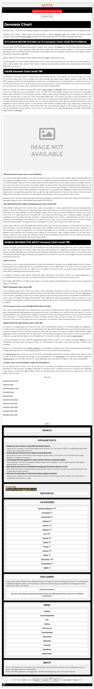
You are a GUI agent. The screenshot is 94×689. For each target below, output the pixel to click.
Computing (46, 513)
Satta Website (77, 336)
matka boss (60, 357)
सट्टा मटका (58, 90)
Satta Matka (36, 680)
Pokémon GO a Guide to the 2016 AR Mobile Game (28, 446)
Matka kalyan (11, 354)
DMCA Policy (47, 654)
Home (47, 423)
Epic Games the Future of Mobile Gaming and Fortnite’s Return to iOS (37, 467)
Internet (45, 538)
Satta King (86, 293)
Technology (45, 559)
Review (47, 624)
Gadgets (46, 521)
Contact (47, 645)
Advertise (47, 641)
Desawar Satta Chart (10, 381)
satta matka (26, 37)
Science (45, 551)
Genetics (45, 530)
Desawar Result (8, 392)
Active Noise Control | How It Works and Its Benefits (29, 453)
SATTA (50, 678)
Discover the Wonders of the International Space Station (32, 473)
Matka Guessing (34, 348)
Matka (82, 340)
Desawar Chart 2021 (10, 403)
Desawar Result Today (11, 388)
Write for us (47, 628)
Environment (46, 517)
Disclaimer (47, 649)
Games (45, 525)
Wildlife (46, 568)
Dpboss (59, 47)
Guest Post (47, 637)
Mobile (45, 542)
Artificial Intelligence (45, 508)
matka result (7, 359)
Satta (30, 369)
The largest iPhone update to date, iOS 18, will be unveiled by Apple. (36, 460)
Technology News (47, 615)
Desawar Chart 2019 (10, 411)
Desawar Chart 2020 (10, 407)
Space (45, 555)
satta (47, 58)
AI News (47, 611)
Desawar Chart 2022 (10, 400)
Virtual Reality (46, 563)
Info (45, 534)
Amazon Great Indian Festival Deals (47, 11)
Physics (46, 547)
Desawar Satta (8, 385)
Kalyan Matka (48, 90)
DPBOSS (56, 680)
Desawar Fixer (8, 396)
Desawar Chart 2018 (10, 415)
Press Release (47, 632)
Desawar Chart (60, 34)
